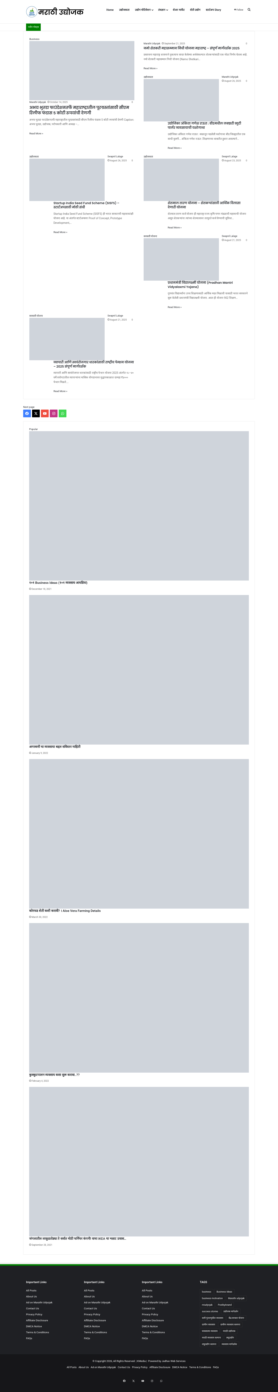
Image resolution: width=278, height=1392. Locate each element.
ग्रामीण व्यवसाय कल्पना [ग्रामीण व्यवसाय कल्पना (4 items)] (230, 1324)
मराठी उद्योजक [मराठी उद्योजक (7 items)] (229, 1331)
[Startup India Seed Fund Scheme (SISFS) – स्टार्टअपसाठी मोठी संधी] (67, 178)
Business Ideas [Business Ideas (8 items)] (224, 1291)
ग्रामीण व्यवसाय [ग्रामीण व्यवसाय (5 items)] (208, 1324)
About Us (31, 1296)
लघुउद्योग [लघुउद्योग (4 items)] (230, 1337)
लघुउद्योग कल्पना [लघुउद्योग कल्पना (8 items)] (209, 1344)
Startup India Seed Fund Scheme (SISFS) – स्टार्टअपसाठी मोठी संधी (86, 205)
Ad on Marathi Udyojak (39, 1302)
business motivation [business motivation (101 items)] (212, 1298)
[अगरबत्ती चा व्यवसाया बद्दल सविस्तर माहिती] (139, 670)
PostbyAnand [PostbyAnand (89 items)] (225, 1305)
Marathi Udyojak (37, 102)
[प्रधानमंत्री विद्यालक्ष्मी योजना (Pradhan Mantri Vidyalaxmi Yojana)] (181, 257)
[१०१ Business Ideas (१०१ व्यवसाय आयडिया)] (139, 506)
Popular (33, 429)
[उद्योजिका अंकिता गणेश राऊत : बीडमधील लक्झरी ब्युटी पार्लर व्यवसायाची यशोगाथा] (181, 98)
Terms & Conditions (37, 1332)
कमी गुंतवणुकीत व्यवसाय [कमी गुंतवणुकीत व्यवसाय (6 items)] (212, 1318)
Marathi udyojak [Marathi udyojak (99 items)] (236, 1298)
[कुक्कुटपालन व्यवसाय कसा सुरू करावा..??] (139, 998)
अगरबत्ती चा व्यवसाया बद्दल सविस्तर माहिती (54, 747)
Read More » (36, 133)
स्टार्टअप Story (213, 9)
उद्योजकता (124, 9)
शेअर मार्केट (178, 9)
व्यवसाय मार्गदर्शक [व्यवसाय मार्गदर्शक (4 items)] (229, 1344)
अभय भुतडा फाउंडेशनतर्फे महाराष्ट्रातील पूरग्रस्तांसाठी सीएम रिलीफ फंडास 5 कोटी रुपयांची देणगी (79, 110)
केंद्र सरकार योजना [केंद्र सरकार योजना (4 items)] (236, 1318)
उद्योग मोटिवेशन (143, 9)
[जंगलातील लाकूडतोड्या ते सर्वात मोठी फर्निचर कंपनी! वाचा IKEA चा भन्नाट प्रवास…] (139, 1161)
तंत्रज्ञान (161, 9)
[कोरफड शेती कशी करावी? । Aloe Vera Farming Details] (139, 834)
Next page (29, 407)
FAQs (29, 1338)
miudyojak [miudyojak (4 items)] (207, 1305)
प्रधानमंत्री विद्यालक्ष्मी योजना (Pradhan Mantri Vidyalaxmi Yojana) (200, 284)
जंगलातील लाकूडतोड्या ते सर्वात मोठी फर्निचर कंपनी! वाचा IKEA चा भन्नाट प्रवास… (77, 1239)
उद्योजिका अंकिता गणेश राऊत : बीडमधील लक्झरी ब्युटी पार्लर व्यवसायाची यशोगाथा (204, 125)
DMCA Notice (34, 1326)
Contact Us (32, 1308)
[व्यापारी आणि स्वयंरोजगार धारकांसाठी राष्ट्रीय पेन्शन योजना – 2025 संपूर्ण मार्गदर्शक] (67, 337)
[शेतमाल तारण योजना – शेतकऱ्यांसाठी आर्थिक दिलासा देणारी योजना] (181, 178)
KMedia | (142, 1361)
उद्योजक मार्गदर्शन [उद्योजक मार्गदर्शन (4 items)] (230, 1311)
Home (110, 9)
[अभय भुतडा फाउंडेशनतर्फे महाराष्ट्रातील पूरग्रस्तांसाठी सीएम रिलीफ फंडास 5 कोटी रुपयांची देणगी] (81, 68)
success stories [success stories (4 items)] (210, 1311)
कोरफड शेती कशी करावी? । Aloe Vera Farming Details (65, 911)
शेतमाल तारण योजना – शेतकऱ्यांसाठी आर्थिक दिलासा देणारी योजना (204, 205)
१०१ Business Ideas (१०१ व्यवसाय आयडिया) (58, 583)
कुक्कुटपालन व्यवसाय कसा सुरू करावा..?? (54, 1075)
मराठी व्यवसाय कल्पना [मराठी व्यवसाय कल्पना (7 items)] (211, 1337)
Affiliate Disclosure (37, 1320)
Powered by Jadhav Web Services (167, 1361)
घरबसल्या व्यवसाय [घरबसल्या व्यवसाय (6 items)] (210, 1331)
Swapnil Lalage (115, 156)
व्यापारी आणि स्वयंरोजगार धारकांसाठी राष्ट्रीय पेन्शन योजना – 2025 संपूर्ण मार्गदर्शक (93, 364)
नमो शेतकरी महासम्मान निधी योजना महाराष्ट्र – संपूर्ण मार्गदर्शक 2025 (192, 48)
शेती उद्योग (195, 9)
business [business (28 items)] (206, 1291)
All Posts (31, 1290)
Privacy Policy (34, 1314)
